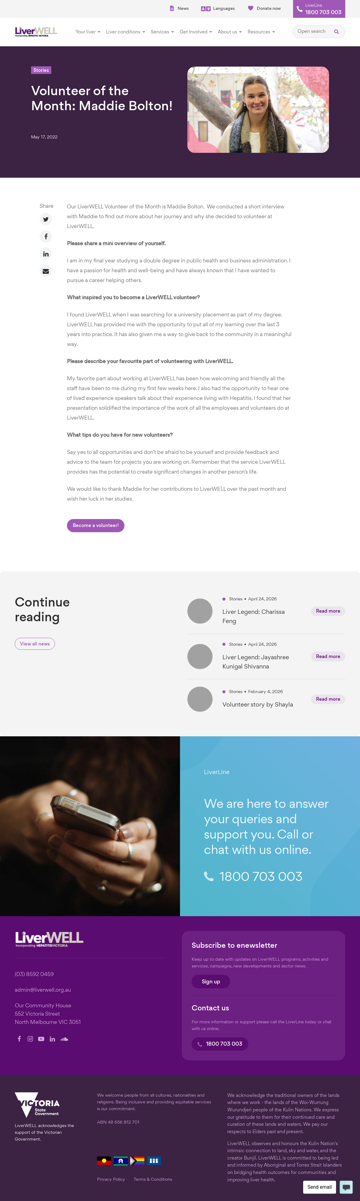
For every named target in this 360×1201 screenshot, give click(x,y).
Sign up (211, 982)
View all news (35, 644)
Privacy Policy (111, 1179)
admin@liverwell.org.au (43, 990)
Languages (218, 8)
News (179, 8)
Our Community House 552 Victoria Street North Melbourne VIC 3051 (48, 1014)
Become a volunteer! (96, 526)
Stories (41, 70)
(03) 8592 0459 (34, 974)
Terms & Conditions (153, 1179)
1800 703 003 (323, 12)
